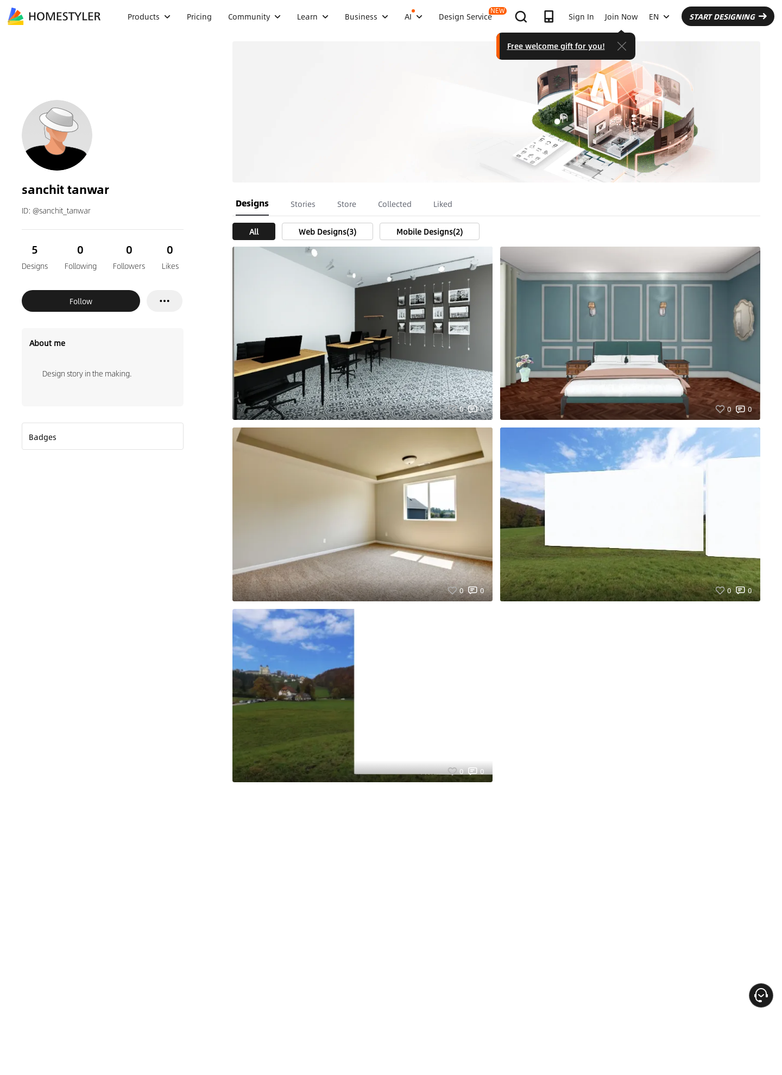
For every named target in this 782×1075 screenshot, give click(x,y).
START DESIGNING (728, 16)
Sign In (581, 16)
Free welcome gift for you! (556, 45)
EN (659, 16)
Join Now (621, 16)
